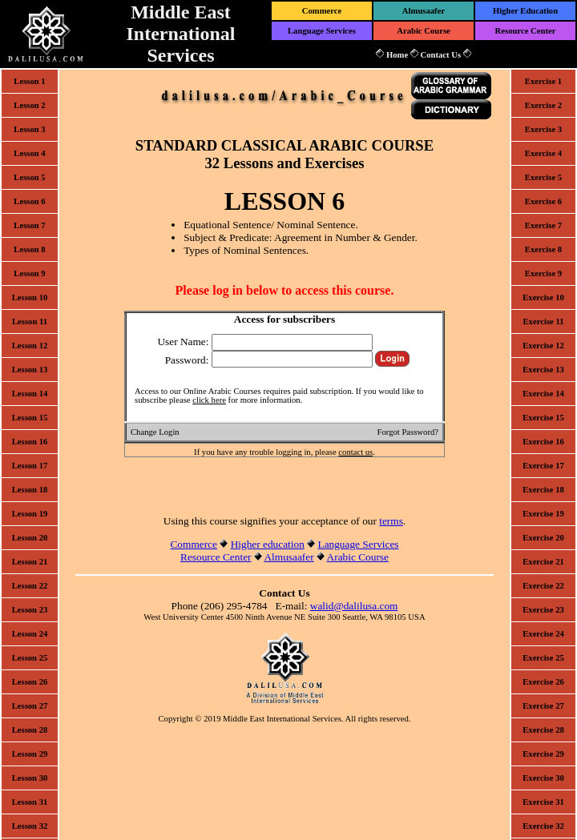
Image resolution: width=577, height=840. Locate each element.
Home (397, 54)
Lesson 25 (30, 657)
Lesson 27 (30, 705)
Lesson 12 (30, 345)
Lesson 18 (30, 489)
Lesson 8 (29, 249)
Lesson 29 (30, 754)
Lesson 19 (30, 513)
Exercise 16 (543, 441)
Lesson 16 (30, 441)
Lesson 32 (30, 826)
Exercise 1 (543, 81)
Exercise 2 (543, 105)
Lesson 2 (29, 105)
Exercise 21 (543, 561)
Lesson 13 (30, 369)
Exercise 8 (543, 249)
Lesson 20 (30, 537)
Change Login (155, 432)
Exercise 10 (543, 297)
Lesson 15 (30, 417)
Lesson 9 (29, 273)
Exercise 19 (543, 513)
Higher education (268, 544)
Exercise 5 (543, 177)
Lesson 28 (30, 729)
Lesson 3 (29, 129)
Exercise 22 (543, 585)
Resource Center (525, 30)
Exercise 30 (543, 778)
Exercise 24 (543, 633)
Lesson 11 (29, 321)
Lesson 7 (29, 225)
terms (391, 521)
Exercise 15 (543, 417)
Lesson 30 (30, 778)
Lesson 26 (30, 681)
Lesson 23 (30, 609)
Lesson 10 (30, 297)
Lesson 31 (30, 802)
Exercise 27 (543, 705)
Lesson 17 (30, 465)
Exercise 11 (543, 321)
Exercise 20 (543, 537)
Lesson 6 (29, 201)
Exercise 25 (543, 657)
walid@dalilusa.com (354, 606)
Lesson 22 (30, 585)
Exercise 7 (543, 225)
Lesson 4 (29, 153)
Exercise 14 (543, 393)
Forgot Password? (407, 432)
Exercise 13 (543, 369)
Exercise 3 (543, 129)
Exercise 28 (543, 729)
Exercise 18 (543, 489)
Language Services (322, 30)
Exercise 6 (543, 201)
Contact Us (440, 54)
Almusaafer (423, 10)
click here (209, 400)
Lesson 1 (29, 81)
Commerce (322, 10)
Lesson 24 (30, 633)
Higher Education (525, 10)
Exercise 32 (543, 826)
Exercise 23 (543, 609)
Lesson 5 (29, 177)
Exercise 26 (543, 681)
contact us (355, 452)
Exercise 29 (543, 754)
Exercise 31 (543, 802)
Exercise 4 (543, 153)
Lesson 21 (30, 561)
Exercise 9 (543, 273)
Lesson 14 (30, 393)
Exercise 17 (543, 465)
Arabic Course (423, 30)
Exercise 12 (543, 345)
